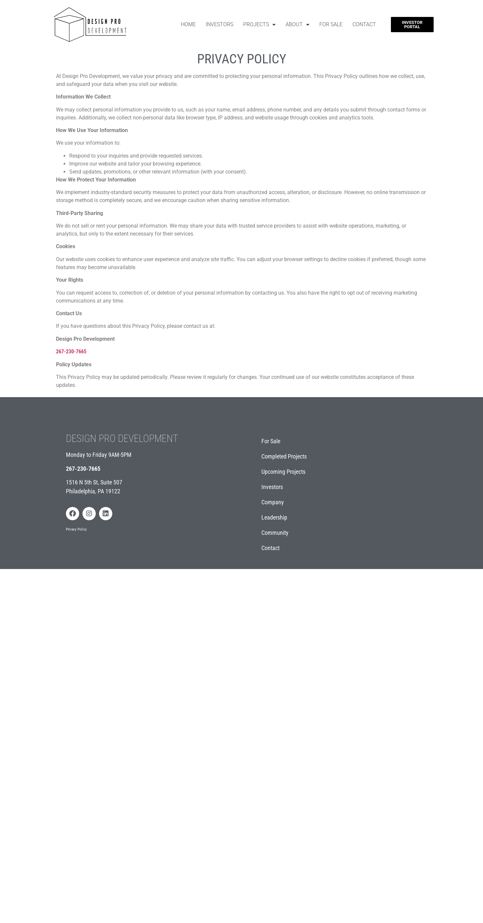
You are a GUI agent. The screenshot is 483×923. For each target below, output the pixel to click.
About (297, 25)
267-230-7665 (83, 468)
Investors (219, 24)
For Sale (331, 24)
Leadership (274, 517)
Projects (259, 25)
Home (188, 24)
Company (272, 502)
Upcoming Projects (283, 471)
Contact (364, 24)
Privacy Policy (76, 529)
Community (275, 532)
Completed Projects (284, 456)
